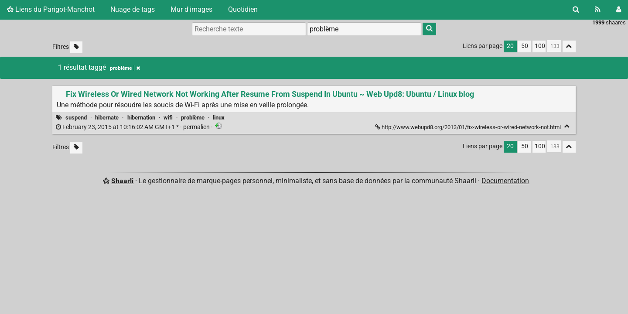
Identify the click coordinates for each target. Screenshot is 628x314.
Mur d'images (191, 9)
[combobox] (364, 28)
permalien (133, 127)
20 (510, 46)
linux (219, 117)
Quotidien (243, 9)
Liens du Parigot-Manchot (51, 9)
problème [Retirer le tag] (125, 68)
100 (540, 46)
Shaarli (122, 181)
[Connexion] (618, 9)
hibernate (107, 117)
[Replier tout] (569, 46)
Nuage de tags (132, 9)
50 (524, 46)
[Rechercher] (576, 9)
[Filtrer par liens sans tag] (76, 47)
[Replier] (567, 126)
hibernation (141, 117)
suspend (76, 117)
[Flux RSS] (598, 9)
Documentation (505, 181)
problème (193, 117)
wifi (168, 117)
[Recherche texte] (249, 28)
